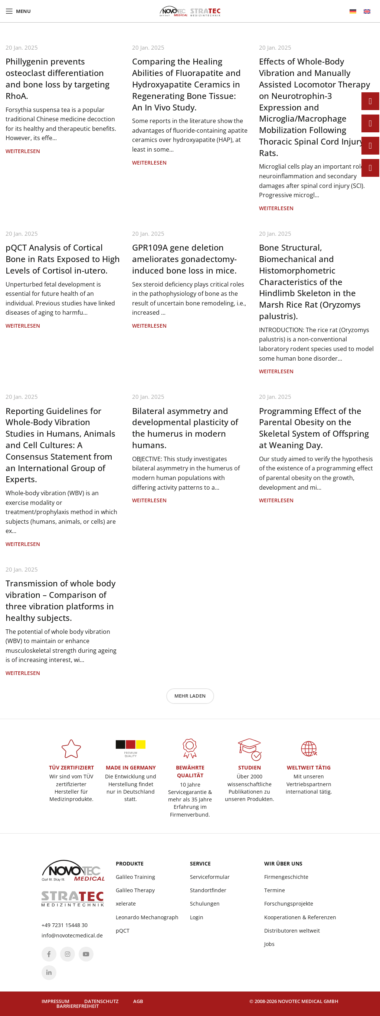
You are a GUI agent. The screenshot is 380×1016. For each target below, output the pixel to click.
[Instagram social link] (67, 954)
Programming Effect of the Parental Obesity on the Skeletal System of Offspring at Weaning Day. (314, 427)
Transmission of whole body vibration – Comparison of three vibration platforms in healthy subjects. (60, 600)
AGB (138, 1001)
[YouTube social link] (86, 954)
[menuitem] (353, 11)
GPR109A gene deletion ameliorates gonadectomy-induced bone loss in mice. (184, 259)
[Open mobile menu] (18, 11)
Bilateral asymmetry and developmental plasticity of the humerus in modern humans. (185, 427)
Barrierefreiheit (77, 1006)
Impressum (55, 1001)
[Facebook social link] (49, 954)
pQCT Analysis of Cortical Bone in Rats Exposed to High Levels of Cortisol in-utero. (63, 259)
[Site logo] (190, 10)
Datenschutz (101, 1001)
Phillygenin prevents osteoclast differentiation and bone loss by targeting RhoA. (57, 78)
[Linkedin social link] (49, 972)
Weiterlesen (23, 151)
